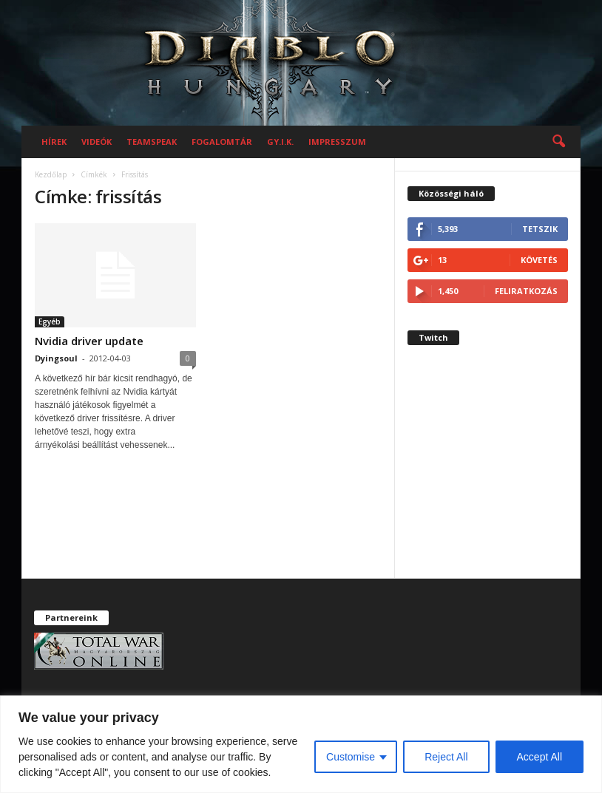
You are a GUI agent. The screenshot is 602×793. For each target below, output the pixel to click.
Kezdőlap (51, 174)
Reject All (446, 757)
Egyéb (49, 321)
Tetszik (540, 228)
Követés (539, 259)
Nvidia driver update (89, 340)
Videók (96, 141)
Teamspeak (151, 141)
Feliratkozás (526, 290)
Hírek (54, 141)
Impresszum (337, 141)
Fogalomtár (222, 141)
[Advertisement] (487, 473)
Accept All (539, 757)
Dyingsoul (56, 358)
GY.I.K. (280, 141)
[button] (558, 142)
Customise (350, 757)
